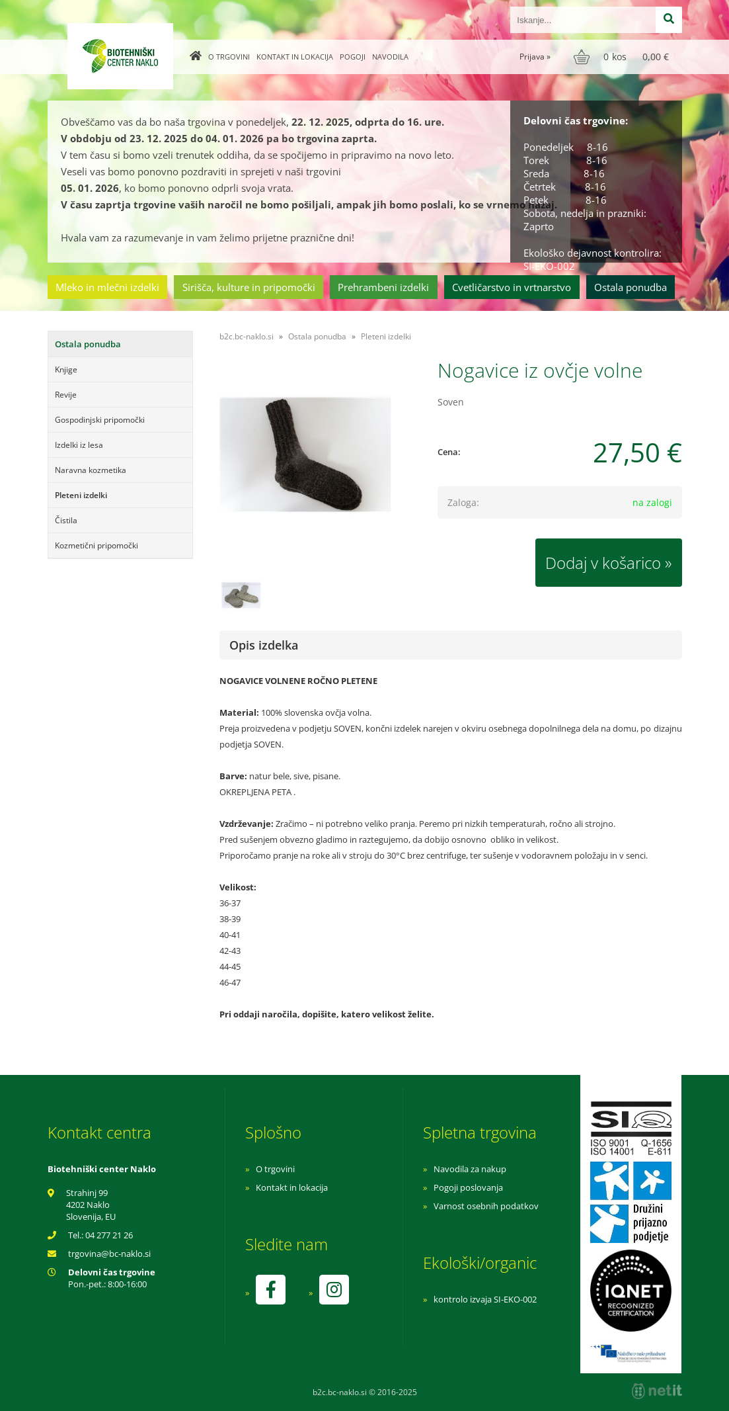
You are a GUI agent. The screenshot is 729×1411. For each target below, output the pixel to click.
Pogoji (352, 57)
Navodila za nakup (470, 1169)
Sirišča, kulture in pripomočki (248, 287)
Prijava (535, 56)
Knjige (66, 369)
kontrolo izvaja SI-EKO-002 (485, 1299)
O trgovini (229, 57)
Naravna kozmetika (90, 470)
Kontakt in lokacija (294, 57)
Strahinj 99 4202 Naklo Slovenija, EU (91, 1204)
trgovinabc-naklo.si (109, 1254)
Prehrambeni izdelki (383, 287)
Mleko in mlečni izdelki (107, 287)
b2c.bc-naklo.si (246, 336)
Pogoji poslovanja (468, 1187)
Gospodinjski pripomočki (100, 419)
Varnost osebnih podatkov (486, 1206)
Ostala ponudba (630, 287)
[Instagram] (334, 1289)
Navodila (390, 57)
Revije (66, 394)
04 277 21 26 (109, 1235)
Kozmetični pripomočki (96, 545)
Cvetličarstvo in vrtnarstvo (511, 287)
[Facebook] (270, 1289)
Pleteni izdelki (81, 495)
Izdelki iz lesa (79, 444)
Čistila (66, 520)
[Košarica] (623, 57)
